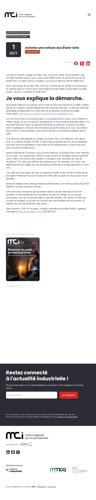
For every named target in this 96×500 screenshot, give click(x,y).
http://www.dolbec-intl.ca (30, 211)
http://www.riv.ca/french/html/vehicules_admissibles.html (46, 114)
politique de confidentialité (67, 417)
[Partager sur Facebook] (76, 64)
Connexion (52, 487)
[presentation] (25, 406)
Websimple (42, 487)
